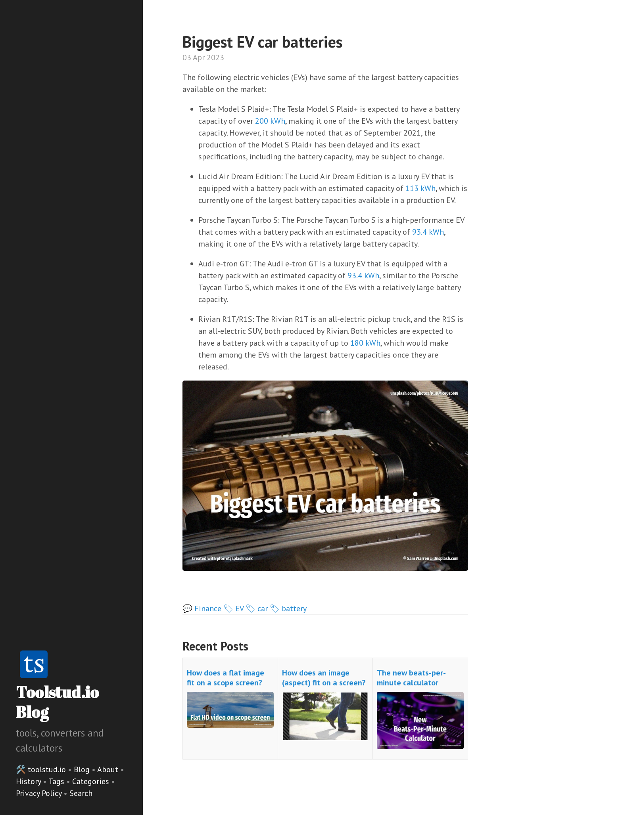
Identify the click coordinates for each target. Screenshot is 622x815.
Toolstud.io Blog (57, 702)
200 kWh (270, 121)
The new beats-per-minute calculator (411, 678)
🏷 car (257, 608)
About (108, 769)
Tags (57, 781)
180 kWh (365, 343)
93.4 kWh (428, 232)
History (29, 781)
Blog (82, 769)
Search (80, 793)
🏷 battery (288, 608)
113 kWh (420, 188)
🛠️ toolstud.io (41, 769)
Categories (91, 781)
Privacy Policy (39, 793)
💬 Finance (201, 608)
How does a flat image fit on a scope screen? (225, 678)
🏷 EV (233, 608)
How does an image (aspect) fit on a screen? (324, 678)
